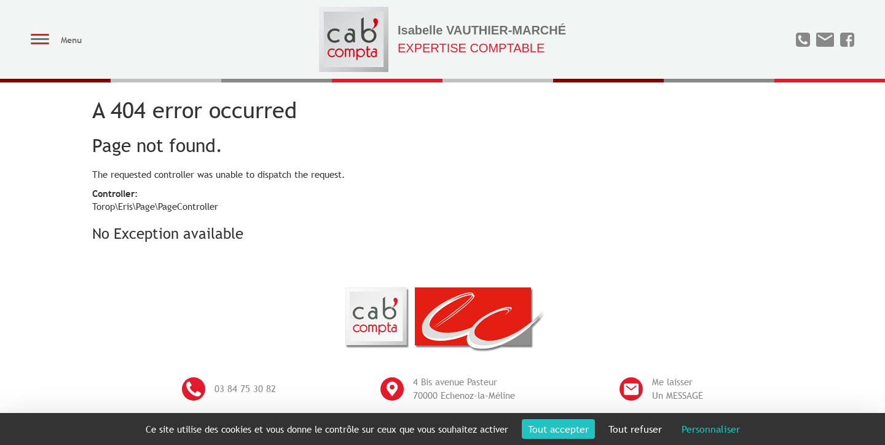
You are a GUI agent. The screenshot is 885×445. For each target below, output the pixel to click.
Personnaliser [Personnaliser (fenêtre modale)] (711, 429)
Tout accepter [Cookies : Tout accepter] (558, 429)
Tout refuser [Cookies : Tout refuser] (635, 429)
